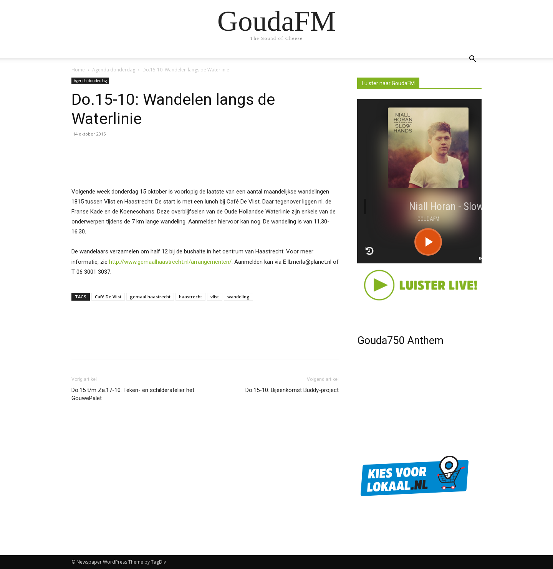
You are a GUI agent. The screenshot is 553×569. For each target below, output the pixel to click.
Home (78, 69)
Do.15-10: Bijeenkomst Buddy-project (292, 390)
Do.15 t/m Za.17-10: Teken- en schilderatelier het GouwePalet (132, 394)
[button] (472, 59)
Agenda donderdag (113, 69)
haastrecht (190, 296)
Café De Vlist (108, 296)
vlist (214, 296)
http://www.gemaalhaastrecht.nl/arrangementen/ (170, 261)
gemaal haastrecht (150, 296)
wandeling (238, 296)
